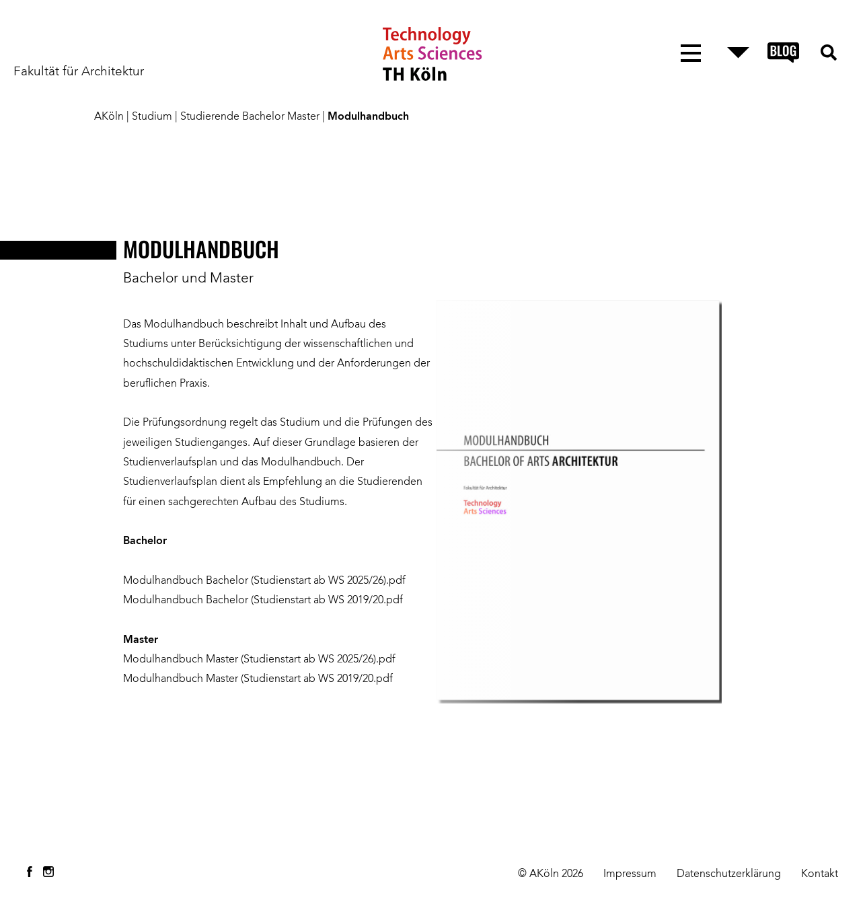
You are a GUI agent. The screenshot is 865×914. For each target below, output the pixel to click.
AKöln (109, 117)
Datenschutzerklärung (729, 874)
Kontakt (819, 874)
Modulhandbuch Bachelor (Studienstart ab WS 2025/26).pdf (265, 581)
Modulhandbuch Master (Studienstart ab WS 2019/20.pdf (258, 679)
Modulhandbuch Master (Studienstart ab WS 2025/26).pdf (259, 659)
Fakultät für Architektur (78, 72)
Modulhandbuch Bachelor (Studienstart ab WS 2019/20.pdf (263, 600)
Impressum (629, 874)
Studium (152, 117)
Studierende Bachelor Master (249, 117)
